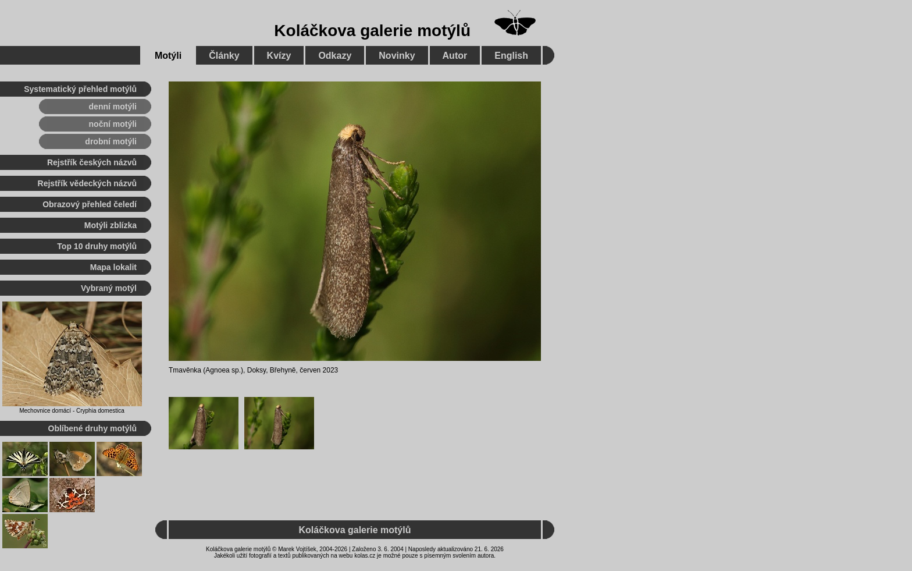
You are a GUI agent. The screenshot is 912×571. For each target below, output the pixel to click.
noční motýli (113, 124)
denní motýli (113, 106)
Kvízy (279, 56)
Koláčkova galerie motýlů (372, 31)
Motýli (168, 56)
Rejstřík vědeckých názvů (87, 183)
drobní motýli (111, 141)
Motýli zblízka (110, 225)
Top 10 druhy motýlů (97, 246)
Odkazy (334, 56)
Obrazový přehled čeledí (89, 204)
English (511, 56)
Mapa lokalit (113, 267)
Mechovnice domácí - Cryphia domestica (71, 410)
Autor (455, 56)
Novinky (397, 56)
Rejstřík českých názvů (92, 162)
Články (224, 56)
